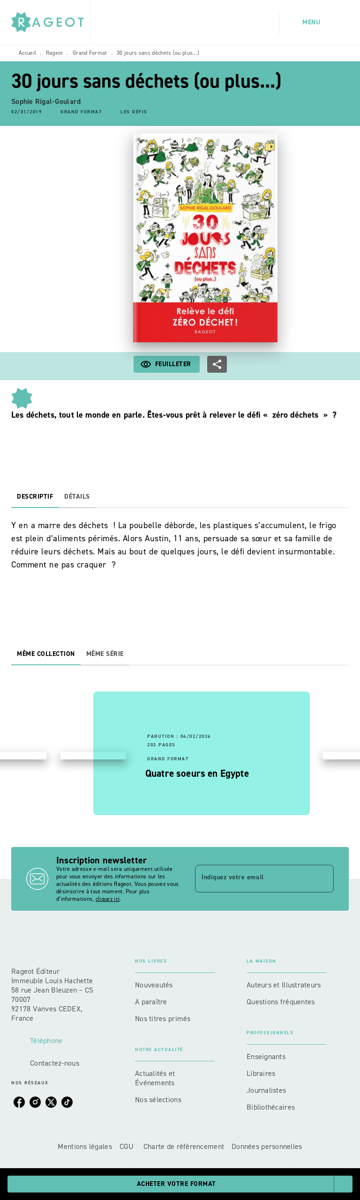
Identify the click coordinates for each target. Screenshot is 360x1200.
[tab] (35, 497)
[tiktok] (67, 1102)
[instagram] (35, 1102)
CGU (128, 1146)
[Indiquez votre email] (252, 878)
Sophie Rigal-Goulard (46, 101)
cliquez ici (108, 899)
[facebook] (19, 1102)
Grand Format (90, 53)
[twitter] (51, 1102)
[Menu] (314, 22)
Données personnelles (267, 1146)
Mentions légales (85, 1146)
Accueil (27, 53)
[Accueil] (50, 22)
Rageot (54, 53)
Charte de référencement (183, 1146)
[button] (81, 112)
